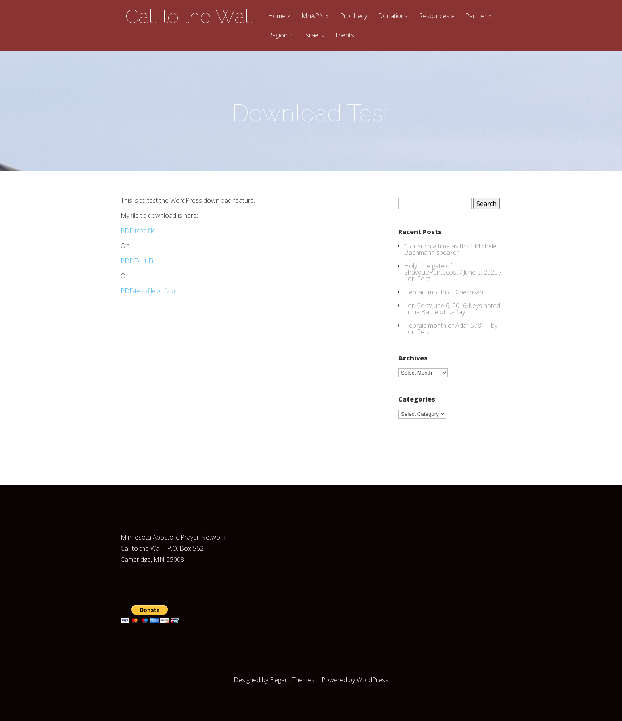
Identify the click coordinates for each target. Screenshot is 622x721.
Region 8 (280, 35)
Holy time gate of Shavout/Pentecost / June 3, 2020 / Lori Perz (452, 272)
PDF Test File (139, 260)
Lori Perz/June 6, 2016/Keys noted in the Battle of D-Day (452, 308)
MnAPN (312, 16)
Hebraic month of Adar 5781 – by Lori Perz (450, 328)
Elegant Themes (292, 679)
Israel (312, 35)
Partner (476, 16)
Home (277, 16)
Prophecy (353, 16)
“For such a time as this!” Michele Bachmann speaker (450, 249)
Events (345, 35)
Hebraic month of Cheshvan (443, 292)
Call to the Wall (189, 16)
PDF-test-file (138, 230)
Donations (393, 16)
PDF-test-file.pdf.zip (148, 290)
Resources (434, 16)
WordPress (372, 679)
